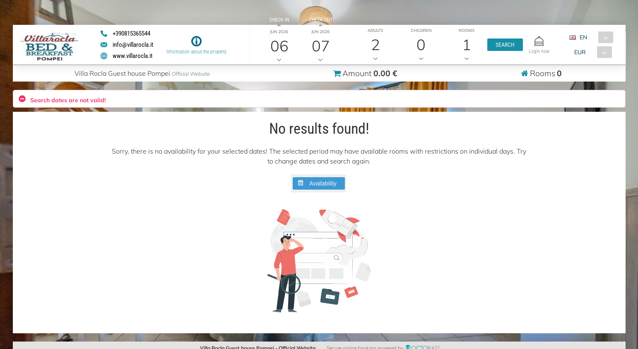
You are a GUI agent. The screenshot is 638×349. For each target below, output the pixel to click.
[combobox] (594, 37)
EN (583, 37)
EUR (580, 52)
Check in (279, 19)
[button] (505, 45)
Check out (320, 19)
